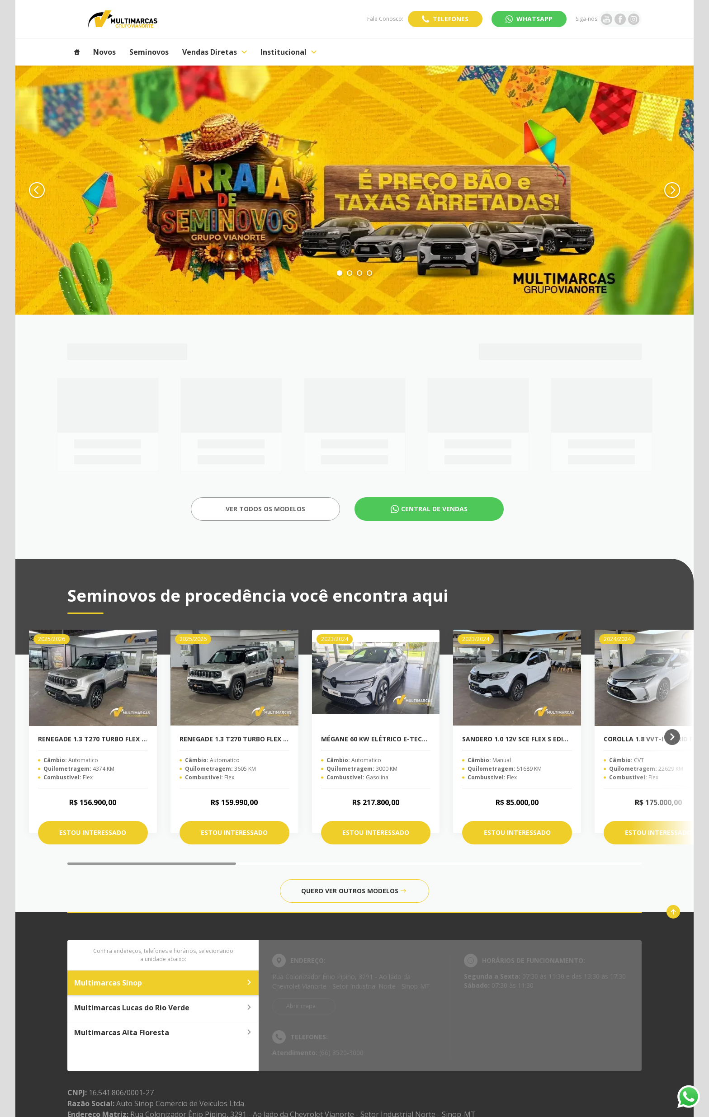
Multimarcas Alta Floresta (163, 1032)
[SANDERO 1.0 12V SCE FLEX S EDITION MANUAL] (517, 678)
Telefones (450, 18)
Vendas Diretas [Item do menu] (214, 52)
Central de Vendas (434, 508)
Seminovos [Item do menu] (149, 52)
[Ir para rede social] (606, 19)
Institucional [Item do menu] (288, 52)
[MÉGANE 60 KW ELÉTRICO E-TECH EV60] (376, 678)
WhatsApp (534, 18)
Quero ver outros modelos (353, 890)
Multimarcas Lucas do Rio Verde (163, 1008)
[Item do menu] (77, 52)
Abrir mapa (301, 1006)
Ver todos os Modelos (265, 508)
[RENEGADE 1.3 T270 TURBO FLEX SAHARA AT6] (93, 678)
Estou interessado (92, 832)
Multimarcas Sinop (163, 983)
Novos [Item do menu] (104, 52)
